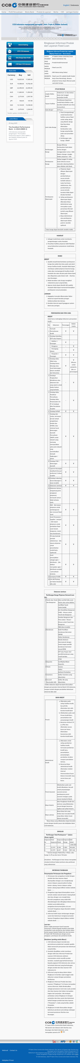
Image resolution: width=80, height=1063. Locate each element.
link (53, 890)
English (66, 5)
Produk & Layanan (44, 12)
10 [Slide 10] (38, 39)
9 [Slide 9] (35, 39)
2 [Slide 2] (20, 39)
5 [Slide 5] (26, 39)
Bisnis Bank (29, 12)
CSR (62, 12)
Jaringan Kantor (72, 12)
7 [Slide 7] (31, 39)
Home (3, 12)
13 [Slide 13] (46, 39)
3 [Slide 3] (22, 39)
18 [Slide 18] (61, 39)
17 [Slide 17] (58, 39)
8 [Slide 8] (33, 39)
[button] (40, 25)
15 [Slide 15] (52, 39)
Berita (56, 12)
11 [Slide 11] (41, 39)
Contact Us (13, 1050)
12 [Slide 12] (44, 39)
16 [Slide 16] (55, 39)
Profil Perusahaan (16, 12)
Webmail (5, 1050)
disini (76, 1054)
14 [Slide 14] (49, 39)
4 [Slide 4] (24, 39)
